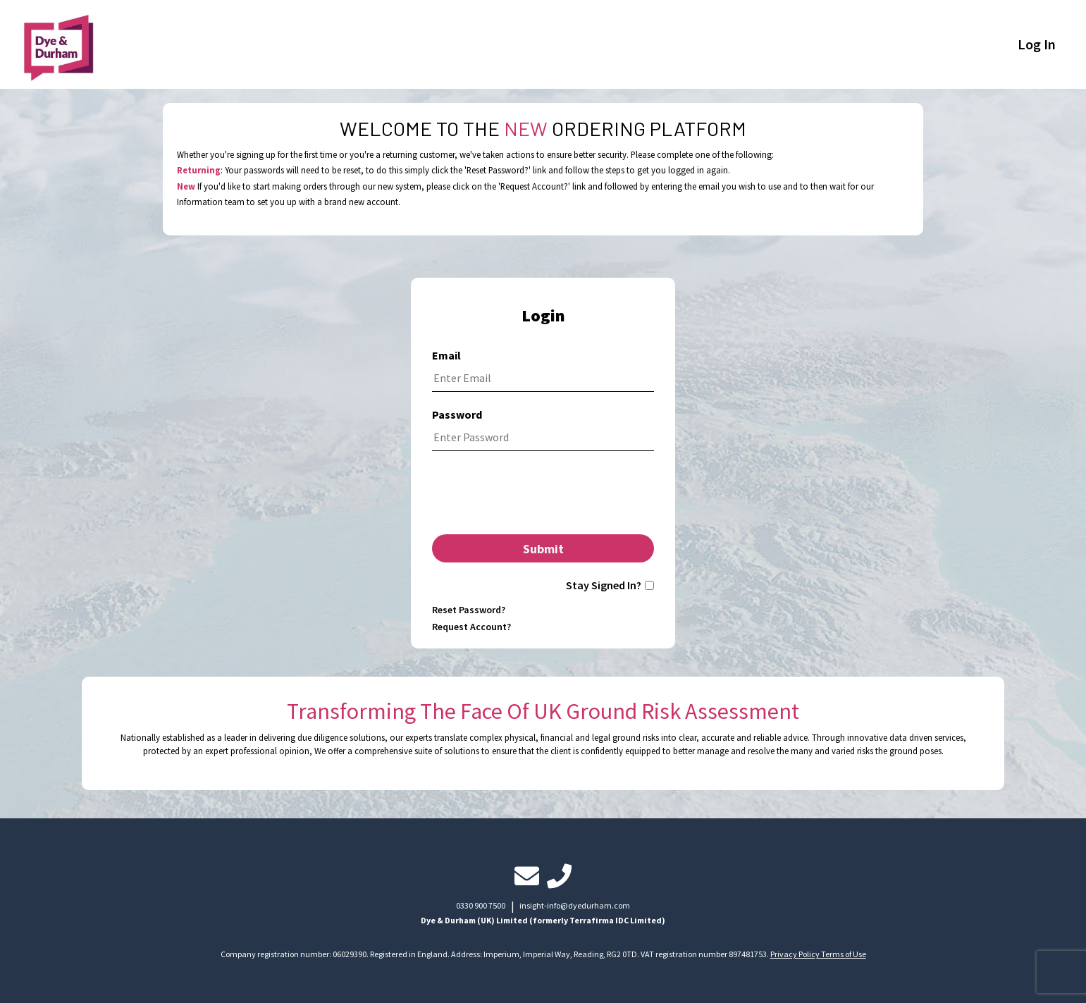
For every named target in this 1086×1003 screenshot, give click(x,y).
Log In (1037, 44)
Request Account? (471, 626)
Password (457, 414)
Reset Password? (468, 609)
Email (446, 355)
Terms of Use (843, 954)
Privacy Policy (795, 954)
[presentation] (543, 496)
